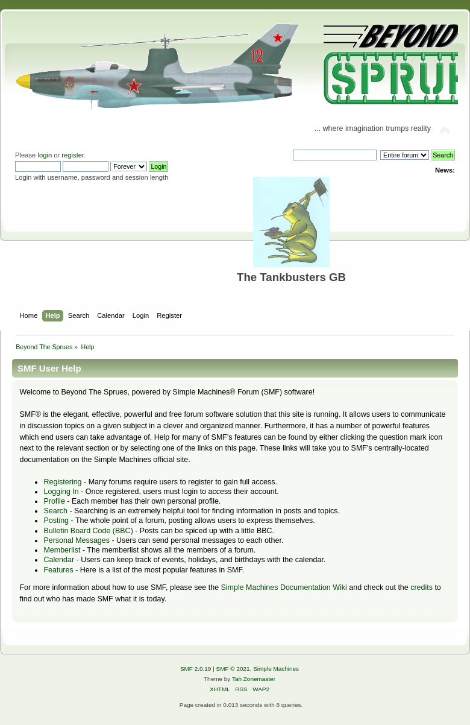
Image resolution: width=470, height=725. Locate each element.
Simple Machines (276, 668)
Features (58, 570)
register (72, 155)
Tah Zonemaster (253, 679)
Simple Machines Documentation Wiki (284, 587)
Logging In (60, 491)
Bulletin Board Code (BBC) (88, 531)
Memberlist (61, 550)
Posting (56, 520)
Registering (62, 482)
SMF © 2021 (233, 668)
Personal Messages (76, 540)
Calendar (58, 560)
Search (55, 511)
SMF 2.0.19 (196, 668)
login (44, 155)
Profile (53, 501)
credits (421, 587)
